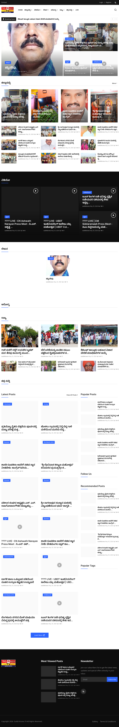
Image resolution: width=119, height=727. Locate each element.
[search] (115, 10)
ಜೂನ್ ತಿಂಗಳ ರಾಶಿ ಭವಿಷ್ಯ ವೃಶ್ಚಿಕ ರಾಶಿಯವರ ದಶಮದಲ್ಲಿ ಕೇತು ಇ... (103, 68)
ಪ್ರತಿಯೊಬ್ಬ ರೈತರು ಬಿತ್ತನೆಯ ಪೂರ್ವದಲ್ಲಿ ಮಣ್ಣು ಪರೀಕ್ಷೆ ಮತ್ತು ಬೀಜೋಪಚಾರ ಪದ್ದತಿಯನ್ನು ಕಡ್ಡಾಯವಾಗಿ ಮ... (89, 44)
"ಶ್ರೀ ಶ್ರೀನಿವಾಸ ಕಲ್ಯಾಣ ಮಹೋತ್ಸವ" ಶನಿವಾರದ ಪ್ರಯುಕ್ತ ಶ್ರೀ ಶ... (57, 466)
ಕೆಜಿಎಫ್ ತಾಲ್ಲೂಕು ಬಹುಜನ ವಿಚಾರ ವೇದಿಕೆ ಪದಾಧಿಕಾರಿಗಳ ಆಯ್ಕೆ (39, 19)
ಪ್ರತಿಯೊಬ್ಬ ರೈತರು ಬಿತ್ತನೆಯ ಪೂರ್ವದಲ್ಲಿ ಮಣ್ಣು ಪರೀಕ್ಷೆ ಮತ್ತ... (19, 428)
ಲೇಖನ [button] (46, 9)
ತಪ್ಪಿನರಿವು (49, 278)
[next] (116, 19)
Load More (39, 635)
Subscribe (112, 679)
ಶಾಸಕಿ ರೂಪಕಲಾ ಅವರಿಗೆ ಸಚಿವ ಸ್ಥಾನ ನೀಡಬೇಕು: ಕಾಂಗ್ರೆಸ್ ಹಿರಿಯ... (18, 466)
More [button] (114, 83)
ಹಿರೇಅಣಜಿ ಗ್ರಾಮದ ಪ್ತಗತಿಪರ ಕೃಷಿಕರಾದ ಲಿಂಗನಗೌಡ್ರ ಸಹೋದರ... (67, 364)
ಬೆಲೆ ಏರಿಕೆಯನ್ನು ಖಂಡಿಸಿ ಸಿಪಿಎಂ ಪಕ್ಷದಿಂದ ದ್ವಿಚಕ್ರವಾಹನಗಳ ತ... (55, 351)
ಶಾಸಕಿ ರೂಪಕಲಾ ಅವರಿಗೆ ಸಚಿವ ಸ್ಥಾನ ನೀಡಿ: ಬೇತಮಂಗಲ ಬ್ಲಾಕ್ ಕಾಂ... (58, 542)
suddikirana (8, 71)
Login (101, 2)
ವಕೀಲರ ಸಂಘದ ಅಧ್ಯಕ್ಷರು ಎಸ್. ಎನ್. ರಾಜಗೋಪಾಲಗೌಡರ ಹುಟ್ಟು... (28, 129)
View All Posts (72, 395)
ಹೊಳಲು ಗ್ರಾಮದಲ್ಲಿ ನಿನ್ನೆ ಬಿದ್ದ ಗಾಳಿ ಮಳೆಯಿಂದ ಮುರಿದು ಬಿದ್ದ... (56, 428)
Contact (4, 2)
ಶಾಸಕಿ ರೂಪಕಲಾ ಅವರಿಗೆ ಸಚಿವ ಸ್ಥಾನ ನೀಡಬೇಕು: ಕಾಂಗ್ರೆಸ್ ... (73, 114)
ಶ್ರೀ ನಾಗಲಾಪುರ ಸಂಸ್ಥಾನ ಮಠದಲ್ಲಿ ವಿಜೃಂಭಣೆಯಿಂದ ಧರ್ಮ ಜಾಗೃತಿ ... (56, 504)
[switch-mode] (116, 2)
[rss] (83, 691)
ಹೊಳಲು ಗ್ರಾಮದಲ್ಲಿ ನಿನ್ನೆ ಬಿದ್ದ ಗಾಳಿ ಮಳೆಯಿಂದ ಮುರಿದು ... (42, 114)
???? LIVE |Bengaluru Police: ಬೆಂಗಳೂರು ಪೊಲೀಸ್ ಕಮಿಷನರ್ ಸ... (76, 68)
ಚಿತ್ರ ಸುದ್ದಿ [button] (70, 9)
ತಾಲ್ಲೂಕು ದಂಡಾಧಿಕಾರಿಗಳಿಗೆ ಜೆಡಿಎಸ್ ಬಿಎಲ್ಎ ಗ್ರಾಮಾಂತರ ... (28, 155)
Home (20, 10)
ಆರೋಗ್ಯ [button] (54, 9)
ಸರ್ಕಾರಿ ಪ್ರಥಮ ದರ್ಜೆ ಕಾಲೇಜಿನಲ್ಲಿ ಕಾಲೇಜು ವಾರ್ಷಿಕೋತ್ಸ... (68, 155)
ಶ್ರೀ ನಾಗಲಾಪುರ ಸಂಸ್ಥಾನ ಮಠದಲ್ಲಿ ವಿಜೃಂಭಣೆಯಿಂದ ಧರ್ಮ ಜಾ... (68, 128)
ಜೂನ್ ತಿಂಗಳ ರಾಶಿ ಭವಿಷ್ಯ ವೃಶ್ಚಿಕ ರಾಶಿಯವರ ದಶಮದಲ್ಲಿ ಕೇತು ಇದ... (57, 619)
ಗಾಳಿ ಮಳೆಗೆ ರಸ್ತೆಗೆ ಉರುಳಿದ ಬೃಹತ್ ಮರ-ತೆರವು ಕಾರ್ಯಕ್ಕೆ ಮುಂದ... (17, 351)
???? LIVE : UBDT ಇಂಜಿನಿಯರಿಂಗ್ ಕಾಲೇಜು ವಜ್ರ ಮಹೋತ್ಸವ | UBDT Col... (57, 224)
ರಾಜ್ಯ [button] (62, 9)
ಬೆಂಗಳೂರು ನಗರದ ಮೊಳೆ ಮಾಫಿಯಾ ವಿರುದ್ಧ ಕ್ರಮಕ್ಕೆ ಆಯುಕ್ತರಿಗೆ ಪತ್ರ (18, 619)
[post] (32, 49)
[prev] (112, 19)
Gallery (95, 721)
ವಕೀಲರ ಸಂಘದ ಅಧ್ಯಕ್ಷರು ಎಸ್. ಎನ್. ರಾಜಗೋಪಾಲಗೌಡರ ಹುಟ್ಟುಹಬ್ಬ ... (18, 504)
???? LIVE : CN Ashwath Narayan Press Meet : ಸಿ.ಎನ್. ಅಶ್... (19, 542)
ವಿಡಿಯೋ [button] (37, 9)
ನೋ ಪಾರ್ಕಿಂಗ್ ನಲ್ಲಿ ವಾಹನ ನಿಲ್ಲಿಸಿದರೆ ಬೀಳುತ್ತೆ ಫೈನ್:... (26, 363)
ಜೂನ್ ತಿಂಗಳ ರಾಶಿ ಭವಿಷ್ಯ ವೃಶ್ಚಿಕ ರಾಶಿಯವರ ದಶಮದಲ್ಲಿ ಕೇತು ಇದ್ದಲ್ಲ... (97, 199)
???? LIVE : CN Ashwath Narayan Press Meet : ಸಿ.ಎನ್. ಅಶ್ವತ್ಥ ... (20, 224)
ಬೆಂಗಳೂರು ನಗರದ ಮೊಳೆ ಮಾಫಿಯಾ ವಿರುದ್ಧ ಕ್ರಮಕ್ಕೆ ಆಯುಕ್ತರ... (66, 142)
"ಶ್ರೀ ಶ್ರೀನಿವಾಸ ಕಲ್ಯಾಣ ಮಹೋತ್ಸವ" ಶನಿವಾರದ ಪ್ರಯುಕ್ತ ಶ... (101, 114)
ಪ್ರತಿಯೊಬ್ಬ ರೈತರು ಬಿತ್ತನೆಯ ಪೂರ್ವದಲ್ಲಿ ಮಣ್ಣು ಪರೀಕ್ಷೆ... (14, 115)
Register (108, 2)
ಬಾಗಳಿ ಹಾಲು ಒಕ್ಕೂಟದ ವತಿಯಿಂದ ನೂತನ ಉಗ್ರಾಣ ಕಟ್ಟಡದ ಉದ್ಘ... (26, 142)
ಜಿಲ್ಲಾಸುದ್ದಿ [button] (28, 9)
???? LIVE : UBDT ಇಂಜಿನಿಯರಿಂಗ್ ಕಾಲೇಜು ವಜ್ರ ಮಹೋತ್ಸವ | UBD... (58, 581)
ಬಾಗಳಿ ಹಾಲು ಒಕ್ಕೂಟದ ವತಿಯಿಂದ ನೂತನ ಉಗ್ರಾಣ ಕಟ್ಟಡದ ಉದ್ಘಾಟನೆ (17, 581)
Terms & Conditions (108, 721)
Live (77, 10)
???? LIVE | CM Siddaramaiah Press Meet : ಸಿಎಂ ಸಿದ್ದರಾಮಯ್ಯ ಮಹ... (97, 224)
